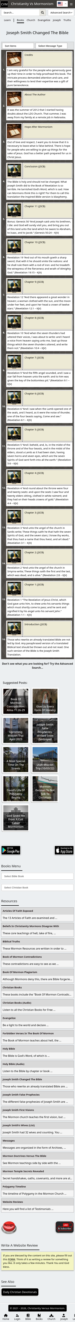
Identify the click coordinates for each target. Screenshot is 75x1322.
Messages (9, 1140)
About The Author (35, 94)
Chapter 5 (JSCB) (34, 429)
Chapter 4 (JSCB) (34, 473)
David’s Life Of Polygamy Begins (16, 793)
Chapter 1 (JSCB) (34, 584)
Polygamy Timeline (14, 1186)
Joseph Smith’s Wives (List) (19, 1125)
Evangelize (44, 20)
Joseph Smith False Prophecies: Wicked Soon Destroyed (45, 732)
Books (20, 20)
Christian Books (12, 987)
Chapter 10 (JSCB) (35, 242)
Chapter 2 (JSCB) (34, 552)
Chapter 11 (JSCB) (35, 206)
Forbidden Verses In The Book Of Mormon (28, 1033)
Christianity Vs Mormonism (32, 4)
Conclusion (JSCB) (35, 166)
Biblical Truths (11, 941)
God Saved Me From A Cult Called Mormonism (16, 821)
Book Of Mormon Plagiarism (20, 972)
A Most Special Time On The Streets (16, 764)
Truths (67, 20)
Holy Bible (9, 1048)
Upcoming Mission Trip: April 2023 (16, 735)
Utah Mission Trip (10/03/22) (45, 766)
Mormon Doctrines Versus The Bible (24, 1155)
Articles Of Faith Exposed (18, 910)
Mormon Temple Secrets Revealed (23, 1171)
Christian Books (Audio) (17, 1002)
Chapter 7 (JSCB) (34, 357)
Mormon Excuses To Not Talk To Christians (44, 792)
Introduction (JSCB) (36, 624)
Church (31, 20)
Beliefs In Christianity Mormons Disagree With (31, 926)
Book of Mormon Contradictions (22, 956)
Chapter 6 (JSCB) (34, 393)
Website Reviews (13, 1201)
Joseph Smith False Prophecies (21, 1094)
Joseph (57, 20)
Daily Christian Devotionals (20, 1292)
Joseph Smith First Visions (18, 1110)
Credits (29, 54)
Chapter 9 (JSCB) (34, 281)
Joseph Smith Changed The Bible (22, 1079)
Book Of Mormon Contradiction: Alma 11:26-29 (16, 704)
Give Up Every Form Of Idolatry (45, 708)
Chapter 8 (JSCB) (34, 317)
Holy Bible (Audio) (13, 1064)
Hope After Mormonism (38, 126)
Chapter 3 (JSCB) (34, 512)
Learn (7, 20)
